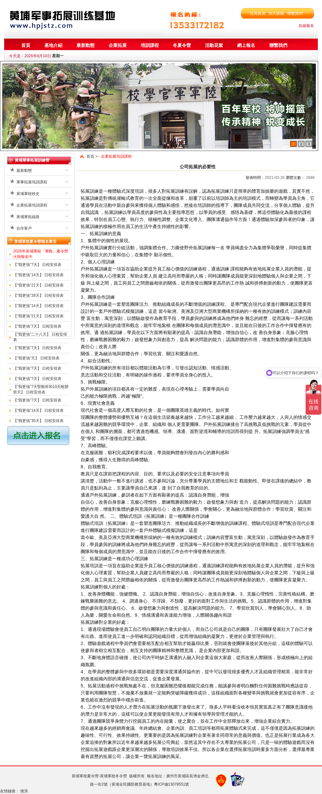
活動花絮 (214, 45)
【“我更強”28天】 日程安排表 (38, 295)
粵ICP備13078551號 (171, 784)
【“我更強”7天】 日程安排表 (37, 264)
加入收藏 (276, 13)
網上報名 (246, 45)
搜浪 (24, 791)
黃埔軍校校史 (28, 193)
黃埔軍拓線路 (28, 217)
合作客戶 (24, 228)
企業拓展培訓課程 (31, 205)
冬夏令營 (182, 45)
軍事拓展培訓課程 (31, 182)
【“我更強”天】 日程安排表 (36, 358)
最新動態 (85, 45)
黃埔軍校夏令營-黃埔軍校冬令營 (99, 776)
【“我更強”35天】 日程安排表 (38, 421)
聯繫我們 (294, 13)
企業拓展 (118, 45)
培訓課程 (150, 45)
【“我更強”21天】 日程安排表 (38, 285)
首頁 (25, 45)
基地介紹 (53, 45)
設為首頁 (257, 13)
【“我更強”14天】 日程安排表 (38, 275)
